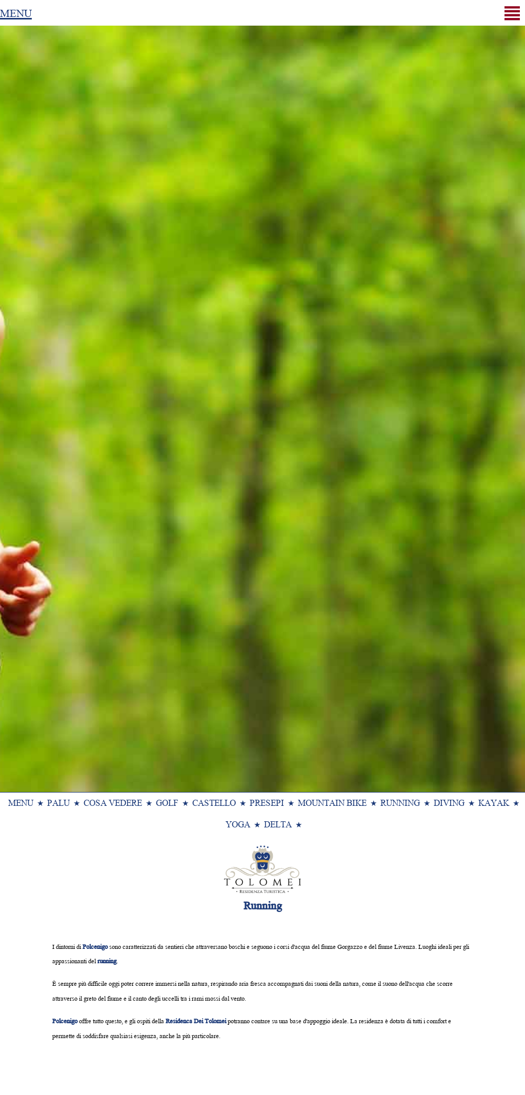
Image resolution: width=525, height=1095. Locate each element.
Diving (449, 802)
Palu (58, 802)
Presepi (267, 802)
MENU (16, 12)
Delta (278, 823)
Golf (167, 802)
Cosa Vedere (113, 802)
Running (400, 802)
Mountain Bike (332, 802)
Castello (214, 802)
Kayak (493, 802)
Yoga (238, 823)
